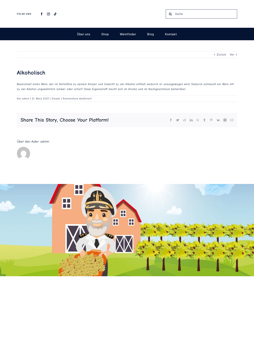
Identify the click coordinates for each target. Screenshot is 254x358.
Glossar (56, 98)
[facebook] (41, 13)
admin (25, 98)
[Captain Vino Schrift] (127, 7)
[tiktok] (55, 13)
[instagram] (48, 13)
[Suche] (201, 14)
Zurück (221, 54)
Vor (232, 54)
